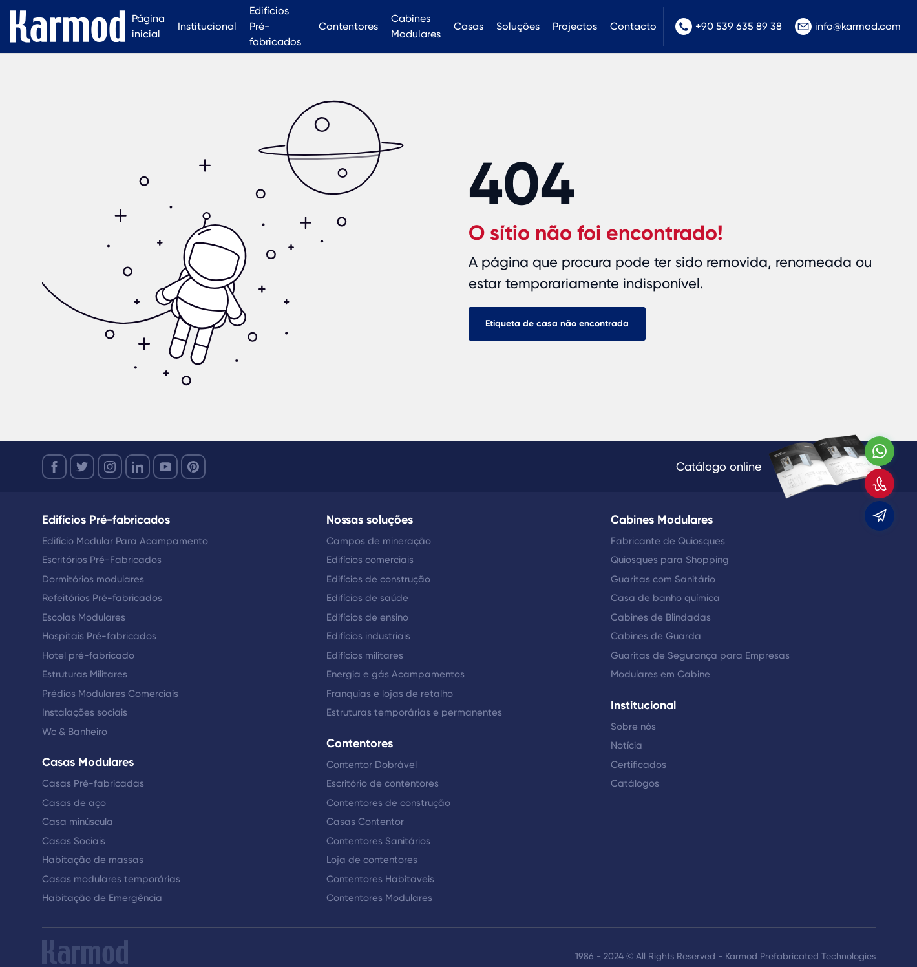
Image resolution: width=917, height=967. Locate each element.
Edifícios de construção (378, 579)
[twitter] (82, 466)
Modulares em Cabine (660, 674)
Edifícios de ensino (367, 617)
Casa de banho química (665, 598)
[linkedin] (137, 466)
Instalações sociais (84, 712)
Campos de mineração (378, 541)
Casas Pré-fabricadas (93, 783)
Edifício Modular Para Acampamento (125, 541)
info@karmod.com (848, 26)
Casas (468, 26)
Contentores (348, 26)
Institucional (207, 26)
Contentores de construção (388, 803)
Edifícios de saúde (367, 598)
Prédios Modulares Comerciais (110, 693)
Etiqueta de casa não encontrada (557, 323)
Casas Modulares (88, 762)
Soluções (518, 26)
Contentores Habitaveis (380, 879)
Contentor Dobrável (371, 764)
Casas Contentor (365, 821)
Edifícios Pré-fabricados (275, 26)
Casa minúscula (77, 821)
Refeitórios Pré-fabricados (102, 598)
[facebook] (54, 466)
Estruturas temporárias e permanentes (414, 712)
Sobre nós (633, 726)
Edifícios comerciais (370, 560)
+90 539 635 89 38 (728, 26)
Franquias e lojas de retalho (389, 693)
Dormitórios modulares (93, 579)
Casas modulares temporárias (111, 879)
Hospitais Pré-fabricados (99, 636)
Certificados (638, 764)
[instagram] (110, 466)
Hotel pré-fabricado (88, 655)
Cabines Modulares (416, 26)
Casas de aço (74, 803)
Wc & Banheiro (74, 732)
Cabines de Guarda (656, 636)
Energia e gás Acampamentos (395, 674)
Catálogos (635, 783)
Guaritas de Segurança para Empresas (700, 655)
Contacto (633, 26)
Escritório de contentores (382, 783)
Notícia (626, 745)
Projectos (575, 26)
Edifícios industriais (368, 636)
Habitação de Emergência (102, 898)
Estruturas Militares (84, 674)
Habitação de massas (92, 860)
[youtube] (165, 466)
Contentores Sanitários (378, 841)
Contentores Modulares (379, 898)
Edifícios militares (364, 655)
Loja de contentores (371, 860)
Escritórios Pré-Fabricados (102, 560)
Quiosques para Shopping (670, 560)
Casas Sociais (73, 841)
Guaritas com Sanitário (663, 579)
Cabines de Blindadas (661, 617)
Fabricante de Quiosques (668, 541)
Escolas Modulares (83, 617)
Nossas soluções (369, 520)
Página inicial (148, 26)
